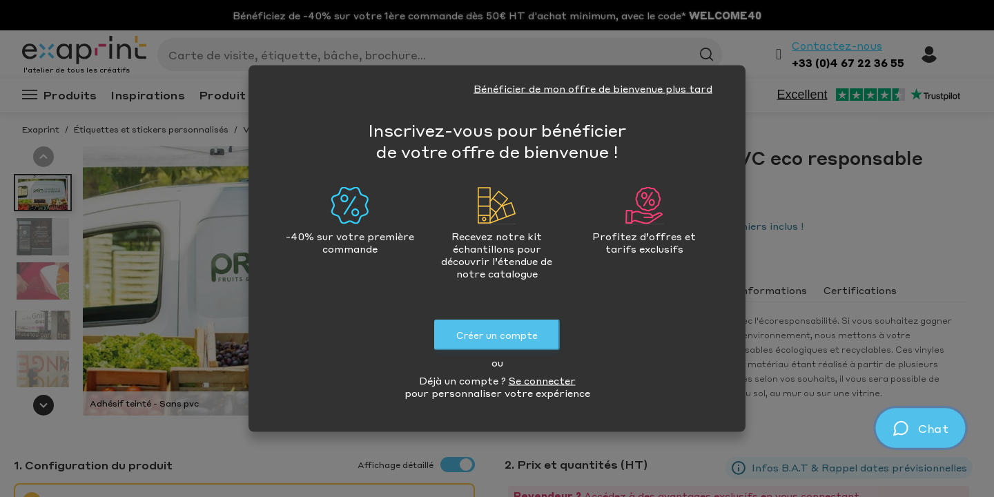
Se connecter (542, 380)
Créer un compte (497, 335)
